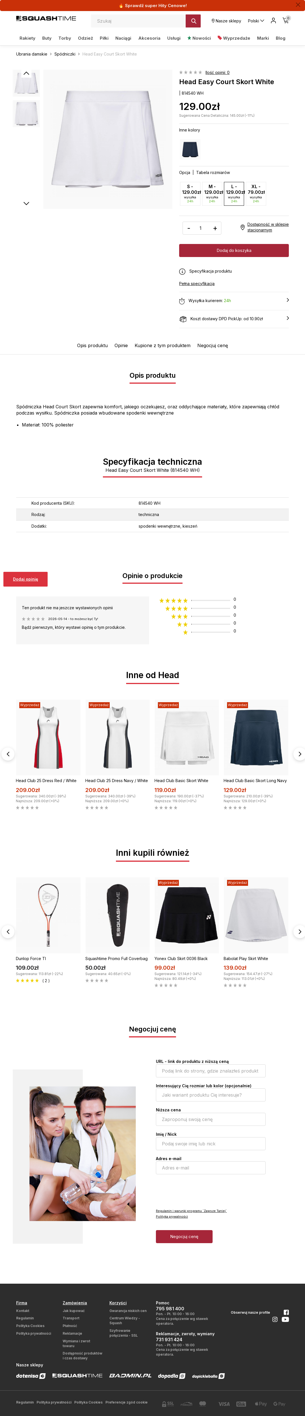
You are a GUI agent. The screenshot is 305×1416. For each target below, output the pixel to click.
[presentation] (199, 1191)
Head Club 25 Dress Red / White (46, 780)
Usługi (174, 38)
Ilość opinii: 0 (218, 72)
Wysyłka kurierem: (234, 301)
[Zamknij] (298, 4)
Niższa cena (168, 1109)
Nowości (199, 38)
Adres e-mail (168, 1158)
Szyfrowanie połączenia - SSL (123, 1332)
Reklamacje (72, 1333)
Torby (64, 38)
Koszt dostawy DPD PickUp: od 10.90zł (234, 319)
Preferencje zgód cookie (126, 1402)
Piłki (104, 38)
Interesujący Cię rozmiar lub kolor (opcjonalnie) (203, 1085)
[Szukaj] (193, 20)
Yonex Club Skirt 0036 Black (181, 958)
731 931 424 (169, 1339)
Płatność (70, 1325)
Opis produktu (92, 345)
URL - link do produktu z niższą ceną (192, 1061)
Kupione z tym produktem (162, 345)
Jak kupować (74, 1310)
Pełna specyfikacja (197, 283)
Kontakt (22, 1310)
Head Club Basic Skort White (181, 780)
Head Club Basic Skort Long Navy (255, 780)
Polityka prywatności (172, 1216)
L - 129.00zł (235, 193)
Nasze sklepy (226, 20)
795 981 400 (170, 1308)
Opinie (121, 345)
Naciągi (123, 38)
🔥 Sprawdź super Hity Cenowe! (152, 5)
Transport (71, 1318)
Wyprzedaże (234, 38)
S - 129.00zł (191, 193)
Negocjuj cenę (212, 345)
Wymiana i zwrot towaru (76, 1343)
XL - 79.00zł (256, 193)
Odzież (85, 38)
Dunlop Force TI (31, 958)
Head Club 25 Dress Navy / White (116, 780)
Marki (263, 38)
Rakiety (27, 38)
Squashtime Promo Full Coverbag (116, 958)
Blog (280, 38)
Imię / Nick (166, 1133)
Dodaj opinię (25, 578)
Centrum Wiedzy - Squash (124, 1320)
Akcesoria (149, 38)
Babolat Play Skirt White (246, 958)
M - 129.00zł (213, 193)
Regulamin (25, 1318)
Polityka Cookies (30, 1325)
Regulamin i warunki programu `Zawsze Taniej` (191, 1211)
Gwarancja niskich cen (128, 1310)
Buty (47, 38)
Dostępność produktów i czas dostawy (82, 1355)
